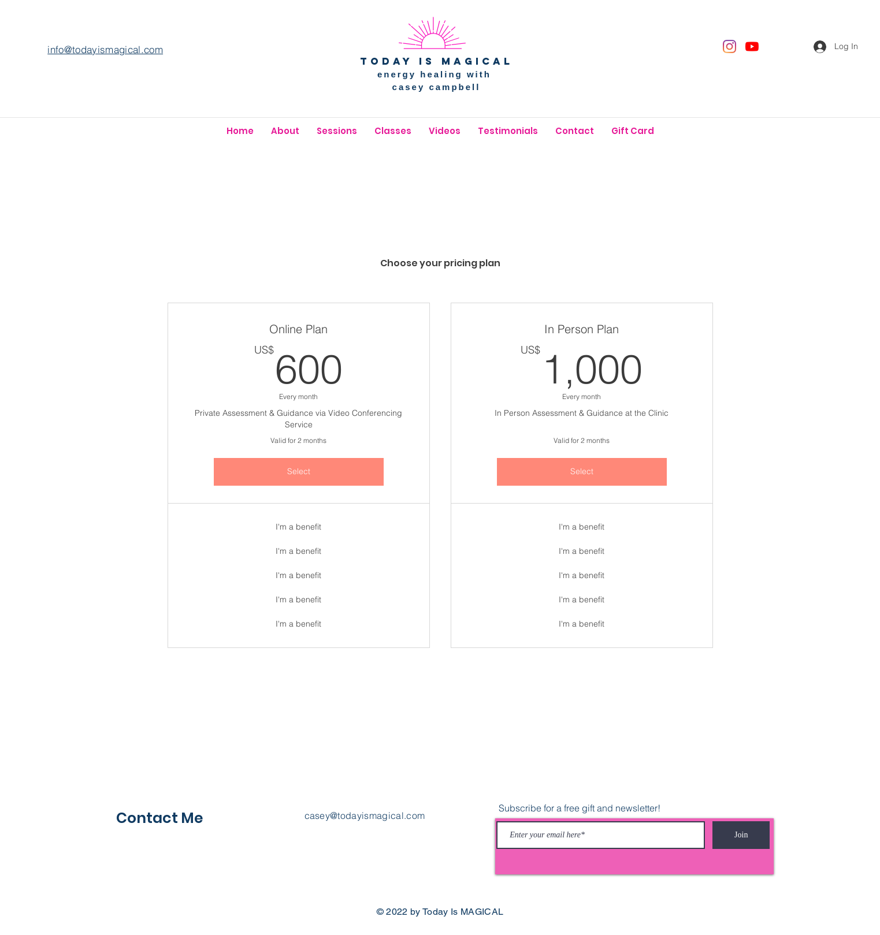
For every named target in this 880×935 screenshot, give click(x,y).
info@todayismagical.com (105, 49)
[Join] (741, 835)
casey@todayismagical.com (365, 815)
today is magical (436, 61)
